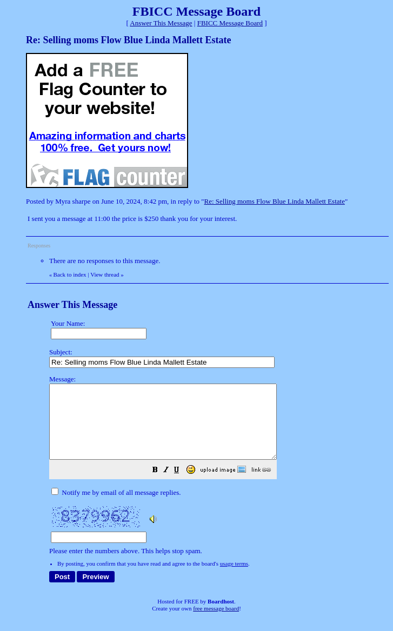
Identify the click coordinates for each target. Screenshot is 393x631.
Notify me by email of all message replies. (116, 507)
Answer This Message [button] (161, 23)
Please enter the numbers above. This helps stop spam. (216, 472)
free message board (216, 623)
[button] (182, 486)
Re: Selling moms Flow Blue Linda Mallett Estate (274, 201)
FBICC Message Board (230, 23)
